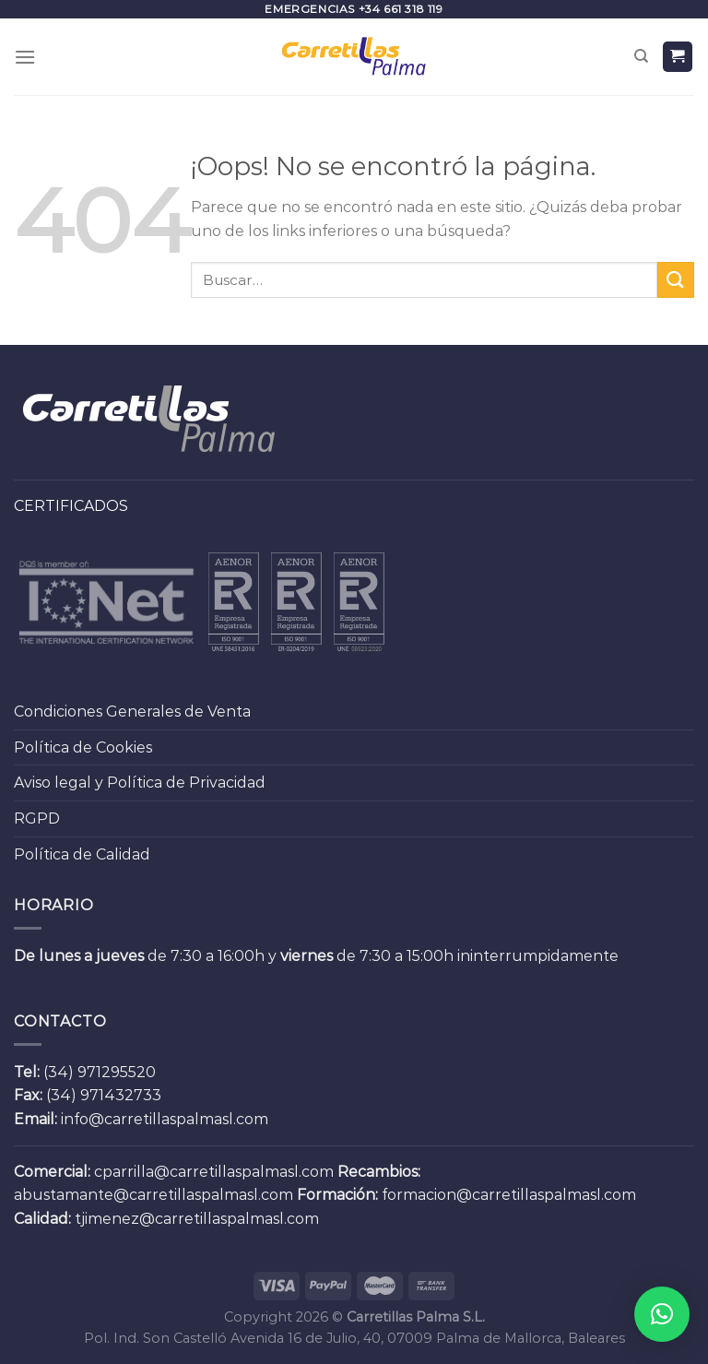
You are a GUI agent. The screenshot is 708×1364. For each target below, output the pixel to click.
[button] (662, 1314)
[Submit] (675, 280)
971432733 (120, 1095)
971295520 (116, 1072)
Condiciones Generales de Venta (132, 711)
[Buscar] (641, 56)
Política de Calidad (82, 854)
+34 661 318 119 (401, 9)
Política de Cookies (83, 747)
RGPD (37, 818)
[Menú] (25, 56)
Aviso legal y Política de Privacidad (140, 782)
